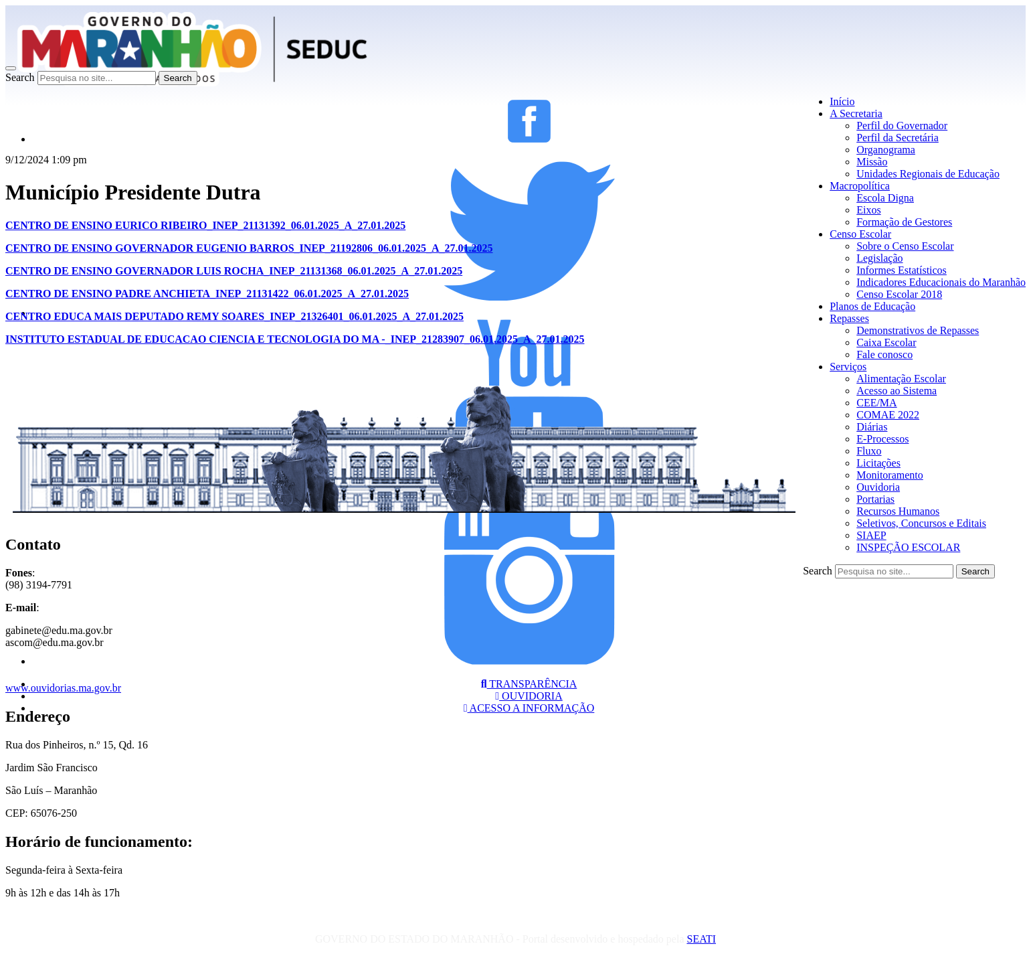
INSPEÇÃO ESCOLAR (908, 547)
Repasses (849, 318)
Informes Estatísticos (901, 270)
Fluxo (868, 451)
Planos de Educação (872, 306)
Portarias (875, 499)
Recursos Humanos (897, 511)
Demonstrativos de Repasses (917, 330)
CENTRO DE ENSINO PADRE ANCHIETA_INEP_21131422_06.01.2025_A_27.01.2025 (207, 293)
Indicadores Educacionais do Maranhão (941, 282)
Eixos (868, 210)
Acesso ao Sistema (896, 390)
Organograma (885, 149)
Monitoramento (889, 475)
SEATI (701, 939)
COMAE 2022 (887, 414)
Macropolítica (860, 185)
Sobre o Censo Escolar (904, 246)
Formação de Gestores (904, 222)
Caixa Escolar (886, 342)
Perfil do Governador (901, 125)
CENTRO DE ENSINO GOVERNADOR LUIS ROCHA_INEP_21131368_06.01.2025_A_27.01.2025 (233, 270)
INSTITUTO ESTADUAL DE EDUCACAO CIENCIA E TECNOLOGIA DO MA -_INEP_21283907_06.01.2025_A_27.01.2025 (294, 339)
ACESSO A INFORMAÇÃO (529, 708)
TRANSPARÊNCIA (529, 684)
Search (20, 77)
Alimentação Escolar (901, 378)
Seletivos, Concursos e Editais (921, 523)
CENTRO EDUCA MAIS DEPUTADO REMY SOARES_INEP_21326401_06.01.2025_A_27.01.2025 (234, 316)
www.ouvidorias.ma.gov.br (63, 688)
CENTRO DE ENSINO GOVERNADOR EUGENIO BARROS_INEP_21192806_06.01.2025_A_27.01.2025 (249, 248)
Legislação (879, 258)
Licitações (878, 463)
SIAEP (871, 535)
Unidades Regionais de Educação (928, 173)
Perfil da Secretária (897, 137)
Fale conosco (884, 354)
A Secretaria (856, 113)
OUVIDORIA (529, 696)
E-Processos (882, 439)
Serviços (848, 366)
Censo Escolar (860, 234)
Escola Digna (885, 198)
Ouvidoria (878, 487)
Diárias (871, 426)
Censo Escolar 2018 (899, 294)
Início (842, 101)
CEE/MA (876, 402)
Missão (871, 161)
